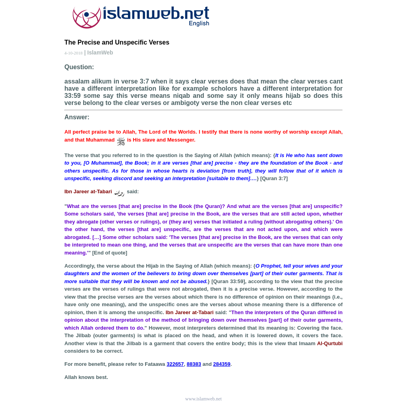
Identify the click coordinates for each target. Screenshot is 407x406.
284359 (221, 364)
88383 (194, 364)
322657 (175, 364)
